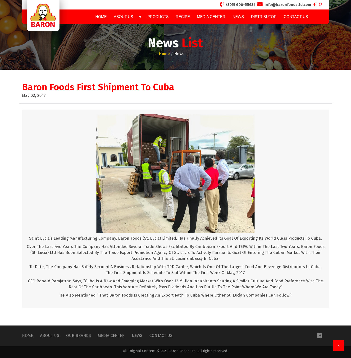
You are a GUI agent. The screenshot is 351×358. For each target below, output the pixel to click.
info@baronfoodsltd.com (283, 4)
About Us (123, 17)
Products (158, 17)
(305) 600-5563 (236, 4)
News (238, 17)
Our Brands (78, 335)
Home (101, 17)
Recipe (183, 17)
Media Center (211, 17)
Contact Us (296, 17)
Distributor (264, 17)
